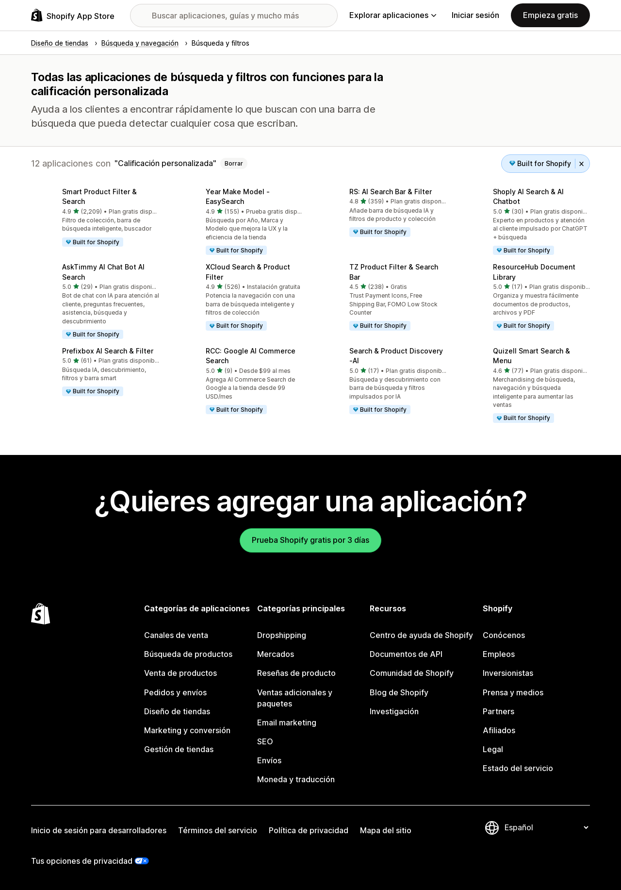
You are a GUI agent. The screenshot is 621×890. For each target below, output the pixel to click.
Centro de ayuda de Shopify (421, 635)
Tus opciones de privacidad (81, 861)
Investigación (394, 711)
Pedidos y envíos (175, 692)
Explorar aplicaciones (392, 15)
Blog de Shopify (399, 692)
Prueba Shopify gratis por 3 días (310, 540)
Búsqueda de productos (188, 654)
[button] (95, 218)
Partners (498, 711)
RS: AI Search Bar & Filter (390, 191)
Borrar (234, 163)
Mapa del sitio (385, 830)
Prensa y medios (513, 692)
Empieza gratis (550, 15)
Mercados (275, 654)
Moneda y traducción (296, 779)
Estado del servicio (518, 768)
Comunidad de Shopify (412, 673)
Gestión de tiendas (178, 749)
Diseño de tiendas (177, 711)
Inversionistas (508, 673)
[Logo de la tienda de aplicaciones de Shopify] (72, 15)
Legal (493, 749)
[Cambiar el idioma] (546, 827)
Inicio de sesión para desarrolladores (98, 830)
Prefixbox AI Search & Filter (107, 351)
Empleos (499, 654)
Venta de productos (180, 673)
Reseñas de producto (296, 673)
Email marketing (286, 722)
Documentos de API (406, 654)
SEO (265, 741)
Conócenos (504, 635)
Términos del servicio (217, 830)
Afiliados (499, 730)
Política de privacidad (308, 830)
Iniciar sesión (475, 15)
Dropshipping (281, 635)
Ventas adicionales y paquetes (294, 698)
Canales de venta (176, 635)
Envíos (269, 760)
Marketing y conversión (187, 730)
